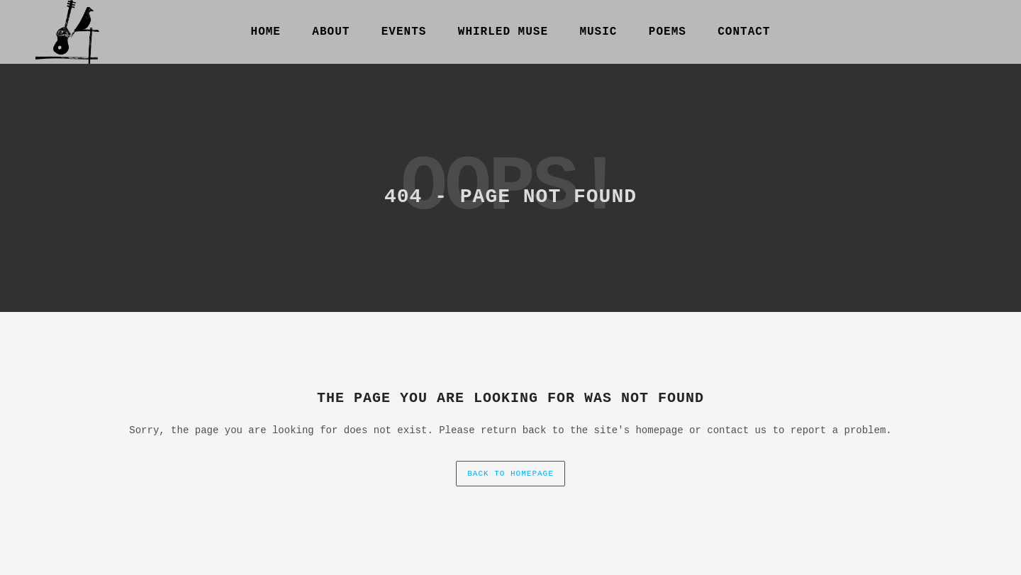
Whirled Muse (503, 32)
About (331, 32)
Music (598, 32)
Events (404, 32)
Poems (667, 32)
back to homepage (510, 473)
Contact (744, 32)
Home (266, 32)
